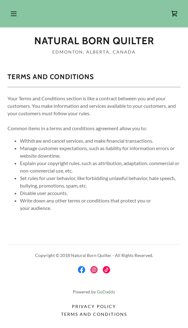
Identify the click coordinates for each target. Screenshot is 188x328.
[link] (174, 13)
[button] (13, 13)
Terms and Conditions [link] (94, 314)
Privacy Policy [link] (94, 306)
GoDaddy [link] (106, 291)
